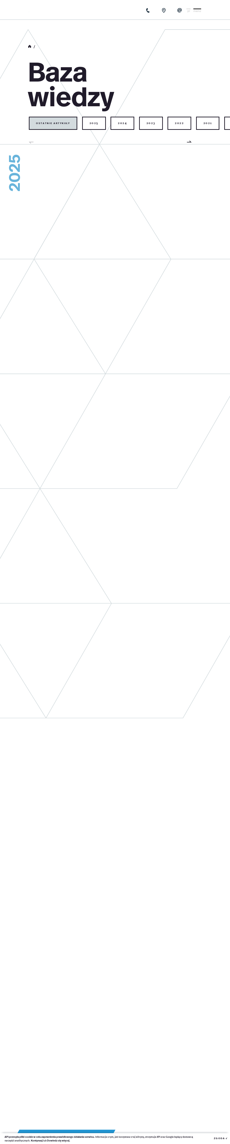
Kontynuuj (37, 1140)
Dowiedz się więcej (58, 1140)
